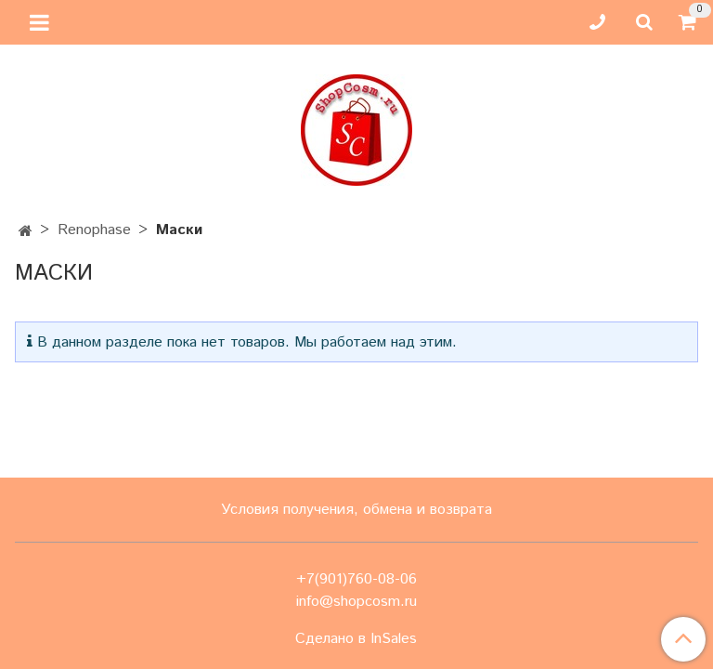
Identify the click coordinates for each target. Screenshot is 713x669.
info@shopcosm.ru (356, 601)
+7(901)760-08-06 (356, 579)
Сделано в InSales (356, 639)
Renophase (94, 230)
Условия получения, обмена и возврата (356, 509)
